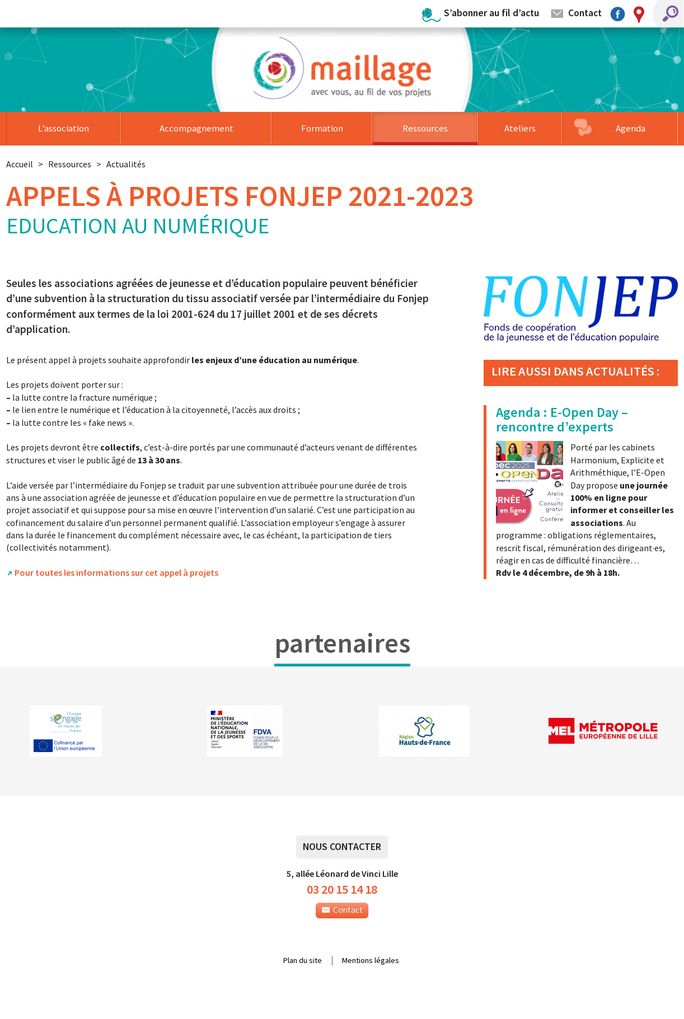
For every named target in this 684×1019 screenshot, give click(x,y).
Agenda (630, 128)
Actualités (126, 164)
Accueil (19, 164)
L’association (63, 128)
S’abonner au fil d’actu (491, 12)
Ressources (425, 128)
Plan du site (302, 960)
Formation (322, 128)
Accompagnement (196, 128)
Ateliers (520, 128)
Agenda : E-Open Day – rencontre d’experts (562, 419)
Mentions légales (370, 960)
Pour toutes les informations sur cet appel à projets (116, 572)
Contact (585, 12)
